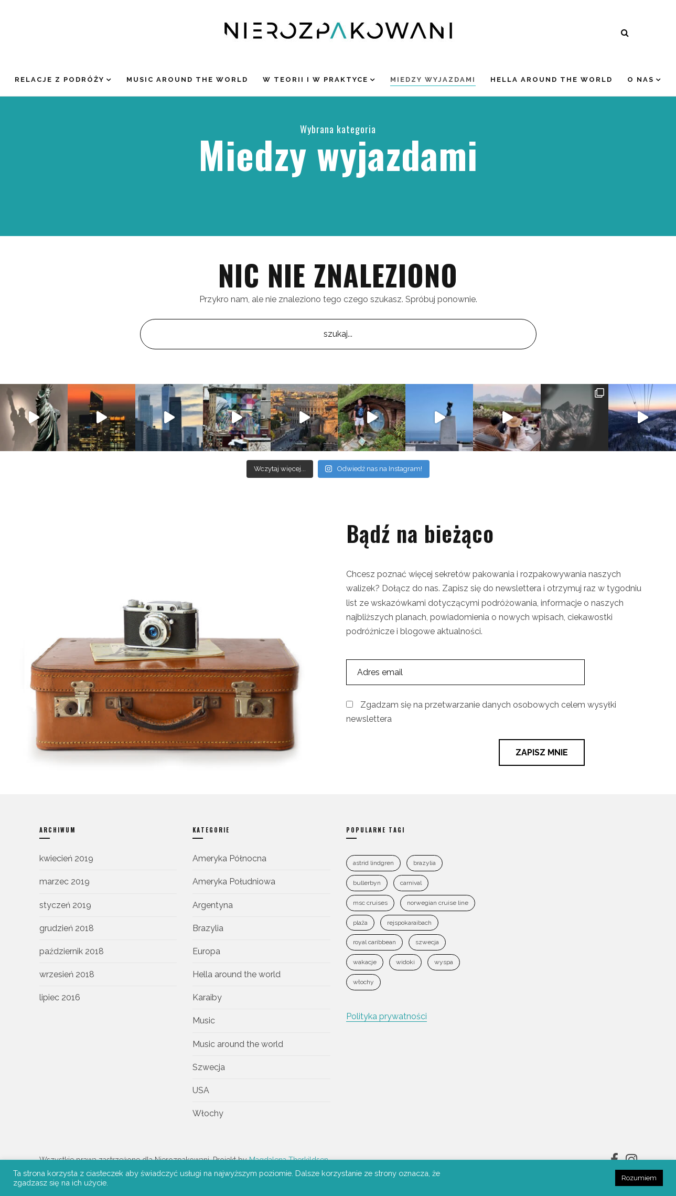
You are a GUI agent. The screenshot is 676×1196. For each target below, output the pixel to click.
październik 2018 (71, 951)
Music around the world (187, 79)
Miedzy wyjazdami (433, 79)
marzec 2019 (64, 882)
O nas (640, 79)
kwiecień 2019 (66, 858)
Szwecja (208, 1067)
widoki (405, 962)
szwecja (427, 942)
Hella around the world (551, 79)
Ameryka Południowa (233, 882)
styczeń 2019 (65, 905)
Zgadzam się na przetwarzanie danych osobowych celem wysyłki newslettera (481, 712)
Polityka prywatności (386, 1016)
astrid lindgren (373, 863)
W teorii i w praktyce (315, 79)
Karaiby (207, 997)
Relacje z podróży (59, 79)
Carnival (411, 883)
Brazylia (207, 928)
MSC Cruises (370, 902)
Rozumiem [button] (639, 1178)
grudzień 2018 (66, 928)
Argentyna (212, 905)
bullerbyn (367, 883)
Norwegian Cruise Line (437, 902)
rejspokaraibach (409, 922)
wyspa (443, 962)
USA (200, 1090)
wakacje (365, 962)
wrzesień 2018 (66, 974)
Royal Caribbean (374, 942)
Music (203, 1021)
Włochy (207, 1113)
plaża (360, 922)
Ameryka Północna (229, 858)
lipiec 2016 (59, 997)
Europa (206, 951)
